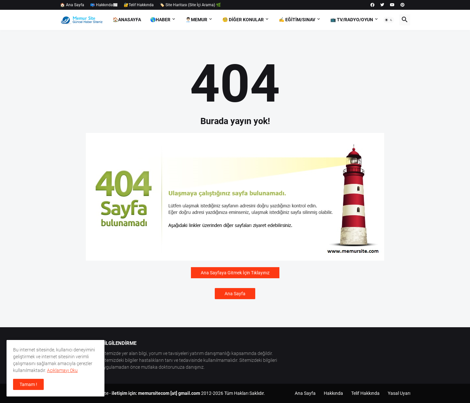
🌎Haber (160, 19)
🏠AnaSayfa (127, 19)
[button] (388, 20)
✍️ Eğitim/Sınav (297, 19)
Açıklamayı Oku (62, 370)
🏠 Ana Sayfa (72, 5)
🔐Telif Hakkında (139, 5)
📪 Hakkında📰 (104, 5)
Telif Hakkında (365, 393)
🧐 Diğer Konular (243, 19)
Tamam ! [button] (28, 384)
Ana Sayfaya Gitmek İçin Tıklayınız (235, 272)
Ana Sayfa (235, 293)
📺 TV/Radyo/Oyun (351, 19)
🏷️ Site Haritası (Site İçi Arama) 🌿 (190, 5)
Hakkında (333, 393)
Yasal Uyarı (399, 393)
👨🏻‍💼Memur (196, 19)
